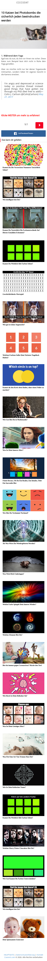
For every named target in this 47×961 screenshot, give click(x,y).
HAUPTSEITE (9, 955)
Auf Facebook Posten (23, 133)
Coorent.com (9, 957)
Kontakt (40, 955)
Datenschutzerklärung (25, 955)
